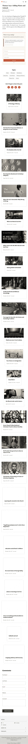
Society (17, 78)
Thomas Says (11, 78)
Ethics (7, 73)
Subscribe (14, 60)
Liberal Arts (5, 76)
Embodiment (19, 73)
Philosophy (13, 73)
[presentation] (25, 1)
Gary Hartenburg (6, 11)
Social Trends (12, 76)
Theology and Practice (21, 76)
